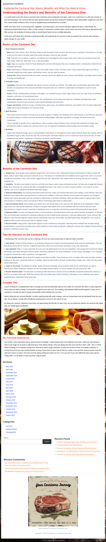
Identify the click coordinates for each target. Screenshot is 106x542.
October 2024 (10, 409)
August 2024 (10, 415)
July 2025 (9, 382)
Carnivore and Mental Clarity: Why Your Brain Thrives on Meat (77, 442)
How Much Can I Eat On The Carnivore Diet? (35, 468)
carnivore (9, 426)
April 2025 (9, 391)
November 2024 (11, 406)
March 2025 (10, 394)
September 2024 (11, 412)
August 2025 (10, 379)
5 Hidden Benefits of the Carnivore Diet (69, 445)
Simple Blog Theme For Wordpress (56, 540)
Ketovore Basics (11, 429)
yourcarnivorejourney (11, 468)
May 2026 (9, 366)
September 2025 (11, 375)
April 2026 (9, 369)
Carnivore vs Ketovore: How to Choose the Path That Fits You (76, 448)
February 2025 (11, 397)
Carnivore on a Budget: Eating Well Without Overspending (75, 454)
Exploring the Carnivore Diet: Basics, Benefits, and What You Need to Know (45, 8)
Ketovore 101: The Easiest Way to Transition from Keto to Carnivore (78, 451)
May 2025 (9, 388)
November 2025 (11, 373)
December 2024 (11, 403)
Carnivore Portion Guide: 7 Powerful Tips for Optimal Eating (24, 463)
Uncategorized (11, 432)
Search (6, 438)
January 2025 (10, 400)
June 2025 (9, 385)
